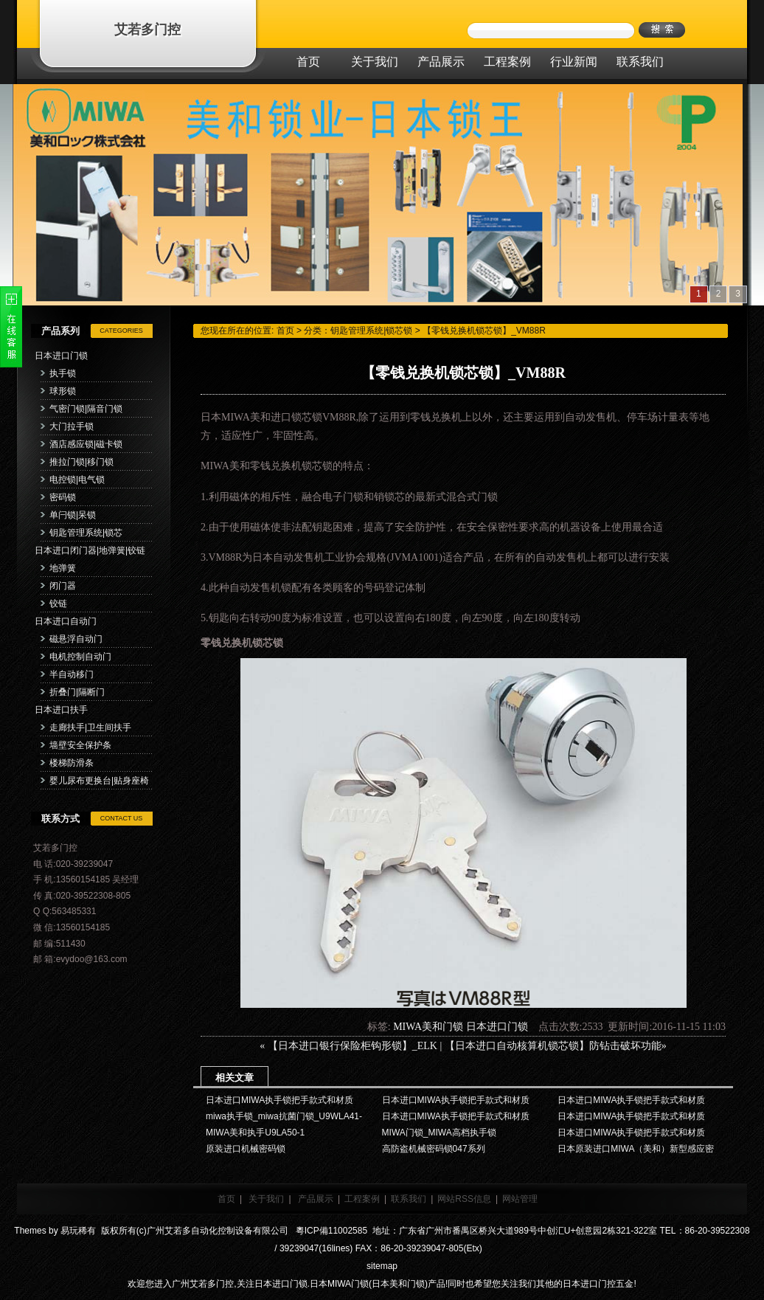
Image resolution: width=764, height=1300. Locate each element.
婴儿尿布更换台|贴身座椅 (99, 780)
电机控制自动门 (80, 656)
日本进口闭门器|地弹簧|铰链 (90, 550)
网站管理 (520, 1199)
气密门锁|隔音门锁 (85, 409)
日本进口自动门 (66, 621)
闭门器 (62, 586)
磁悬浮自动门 (76, 639)
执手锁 (62, 373)
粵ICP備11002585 (330, 1230)
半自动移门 (71, 674)
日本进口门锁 (61, 355)
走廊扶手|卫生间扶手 (90, 727)
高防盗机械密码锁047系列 (433, 1149)
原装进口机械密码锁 (245, 1149)
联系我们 (408, 1199)
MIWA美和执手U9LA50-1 (255, 1132)
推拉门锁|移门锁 (81, 462)
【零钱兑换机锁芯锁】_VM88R (484, 330)
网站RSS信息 (464, 1199)
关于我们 (266, 1199)
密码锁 (62, 497)
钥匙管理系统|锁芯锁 (371, 330)
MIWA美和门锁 (428, 1026)
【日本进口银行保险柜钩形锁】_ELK (352, 1045)
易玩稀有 (78, 1230)
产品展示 (315, 1199)
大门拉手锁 (71, 426)
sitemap (382, 1266)
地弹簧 (62, 568)
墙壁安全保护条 (80, 745)
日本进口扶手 (61, 710)
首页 (285, 330)
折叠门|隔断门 (77, 692)
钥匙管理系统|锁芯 (85, 533)
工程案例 (362, 1199)
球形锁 (62, 391)
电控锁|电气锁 (77, 479)
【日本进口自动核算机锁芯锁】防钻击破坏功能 (553, 1045)
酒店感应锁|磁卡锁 (85, 444)
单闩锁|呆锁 (72, 515)
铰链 (58, 603)
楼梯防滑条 (71, 763)
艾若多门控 (147, 29)
